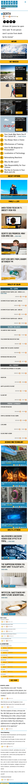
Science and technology (14, 442)
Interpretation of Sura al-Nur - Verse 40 (11, 300)
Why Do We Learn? (11, 162)
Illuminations (4, 644)
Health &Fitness (14, 530)
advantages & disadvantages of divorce (8, 634)
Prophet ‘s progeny (14, 403)
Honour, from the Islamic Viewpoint (10, 348)
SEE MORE (14, 680)
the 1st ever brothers (4, 650)
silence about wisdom (6, 433)
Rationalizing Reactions (13, 157)
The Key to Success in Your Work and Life (14, 171)
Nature (14, 41)
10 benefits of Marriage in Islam (7, 624)
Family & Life (14, 201)
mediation (3, 377)
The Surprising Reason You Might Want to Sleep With (13, 566)
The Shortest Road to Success (8, 330)
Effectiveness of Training (13, 144)
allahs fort (4, 395)
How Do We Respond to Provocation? (13, 149)
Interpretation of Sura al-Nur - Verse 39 (11, 309)
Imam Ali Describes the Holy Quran (9, 415)
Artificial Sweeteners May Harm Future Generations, (13, 595)
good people (3, 674)
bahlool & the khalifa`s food (6, 645)
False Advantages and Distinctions (10, 339)
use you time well (4, 655)
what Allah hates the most (8, 386)
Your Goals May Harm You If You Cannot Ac (15, 135)
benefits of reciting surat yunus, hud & (8, 629)
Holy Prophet (14, 365)
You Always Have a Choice (14, 140)
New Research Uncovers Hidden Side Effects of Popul (11, 538)
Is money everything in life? (6, 638)
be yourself (3, 664)
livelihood (3, 424)
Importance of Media (5, 619)
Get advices (14, 62)
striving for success (6, 406)
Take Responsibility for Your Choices (14, 166)
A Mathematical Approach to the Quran (11, 368)
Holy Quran (14, 288)
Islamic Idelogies (14, 327)
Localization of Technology (14, 153)
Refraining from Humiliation (8, 356)
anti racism (3, 669)
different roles (3, 660)
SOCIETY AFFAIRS (14, 176)
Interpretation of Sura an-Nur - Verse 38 (11, 318)
